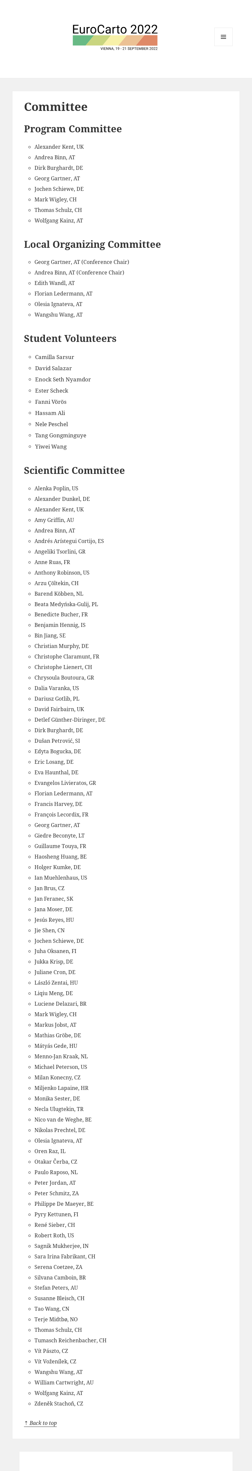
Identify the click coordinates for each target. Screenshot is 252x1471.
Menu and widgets (223, 37)
